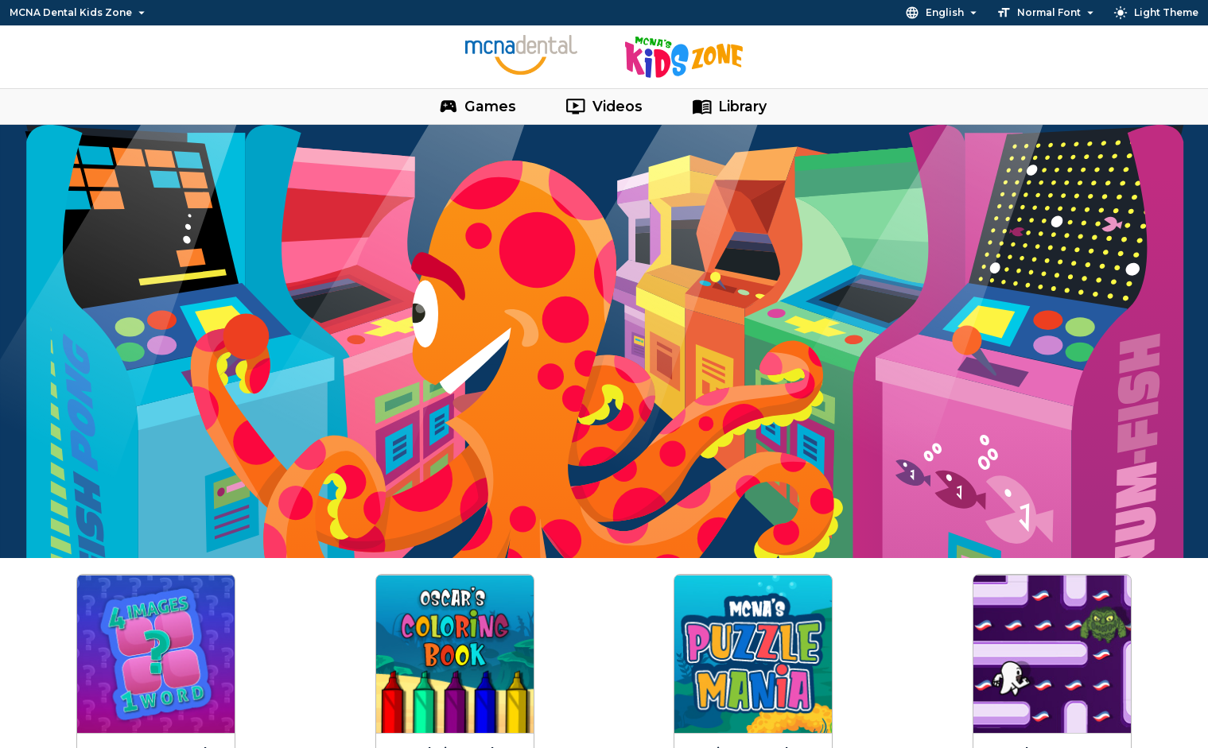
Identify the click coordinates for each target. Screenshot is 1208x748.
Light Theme (1155, 13)
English (943, 13)
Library (729, 106)
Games (477, 106)
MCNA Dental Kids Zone (79, 13)
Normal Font (1046, 13)
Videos (604, 106)
